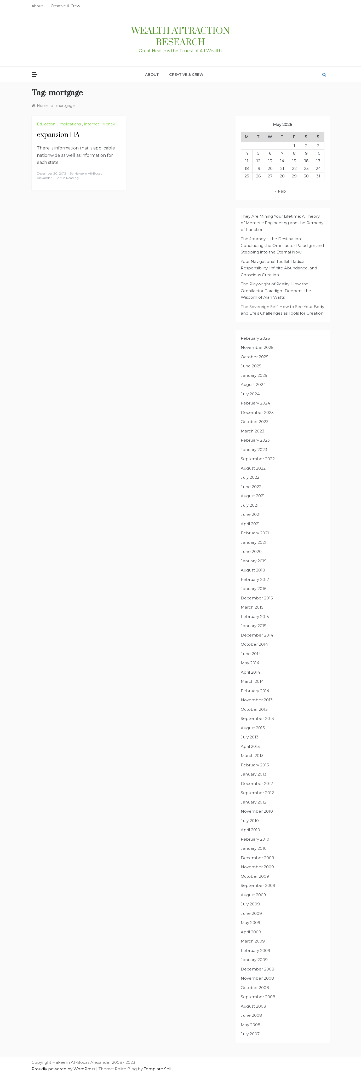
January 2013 (253, 774)
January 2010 (254, 848)
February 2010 (255, 839)
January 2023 (254, 449)
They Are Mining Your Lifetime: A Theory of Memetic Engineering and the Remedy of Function (282, 223)
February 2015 (255, 616)
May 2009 (250, 922)
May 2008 (250, 1024)
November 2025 (257, 347)
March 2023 (252, 431)
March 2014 (252, 681)
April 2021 (250, 523)
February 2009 (255, 950)
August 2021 (253, 495)
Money (108, 124)
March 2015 (252, 607)
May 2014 (250, 662)
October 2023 (254, 421)
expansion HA (58, 135)
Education (46, 124)
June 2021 (251, 514)
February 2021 (255, 532)
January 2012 (253, 802)
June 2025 (251, 365)
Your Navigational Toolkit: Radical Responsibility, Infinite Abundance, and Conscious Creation (279, 268)
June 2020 (251, 551)
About (37, 6)
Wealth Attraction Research (180, 36)
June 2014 (251, 653)
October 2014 (254, 644)
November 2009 (257, 866)
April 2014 (250, 672)
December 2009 (257, 857)
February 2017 (255, 579)
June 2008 (251, 1015)
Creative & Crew (65, 6)
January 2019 (254, 560)
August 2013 (253, 727)
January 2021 (253, 542)
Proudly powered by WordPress (64, 1068)
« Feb (280, 191)
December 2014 (257, 635)
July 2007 (250, 1033)
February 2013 (255, 764)
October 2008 (255, 987)
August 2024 (253, 384)
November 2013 (257, 699)
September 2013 (257, 718)
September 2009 (258, 885)
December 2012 (257, 783)
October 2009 (255, 876)
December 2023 (257, 412)
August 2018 (253, 570)
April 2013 (250, 746)
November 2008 (257, 978)
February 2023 (255, 440)
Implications (70, 124)
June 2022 (251, 486)
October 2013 (254, 709)
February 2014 (255, 690)
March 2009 (253, 941)
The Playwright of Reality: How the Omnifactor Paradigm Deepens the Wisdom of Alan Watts (276, 290)
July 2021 (250, 505)
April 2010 (250, 829)
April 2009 (251, 931)
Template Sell (157, 1068)
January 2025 (254, 375)
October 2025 (254, 356)
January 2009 (254, 959)
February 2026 (255, 338)
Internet (91, 124)
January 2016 (253, 588)
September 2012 (257, 792)
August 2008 (253, 1006)
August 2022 (253, 468)
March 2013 (252, 755)
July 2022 (250, 477)
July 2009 (250, 903)
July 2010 (250, 820)
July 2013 (250, 737)
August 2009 (253, 894)
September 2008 (258, 996)
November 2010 (257, 811)
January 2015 (253, 625)
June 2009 (251, 913)
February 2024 (255, 403)
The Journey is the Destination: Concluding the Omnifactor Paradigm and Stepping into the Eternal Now (282, 245)
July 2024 (250, 393)
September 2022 (258, 458)
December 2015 (257, 598)
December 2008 (257, 969)
